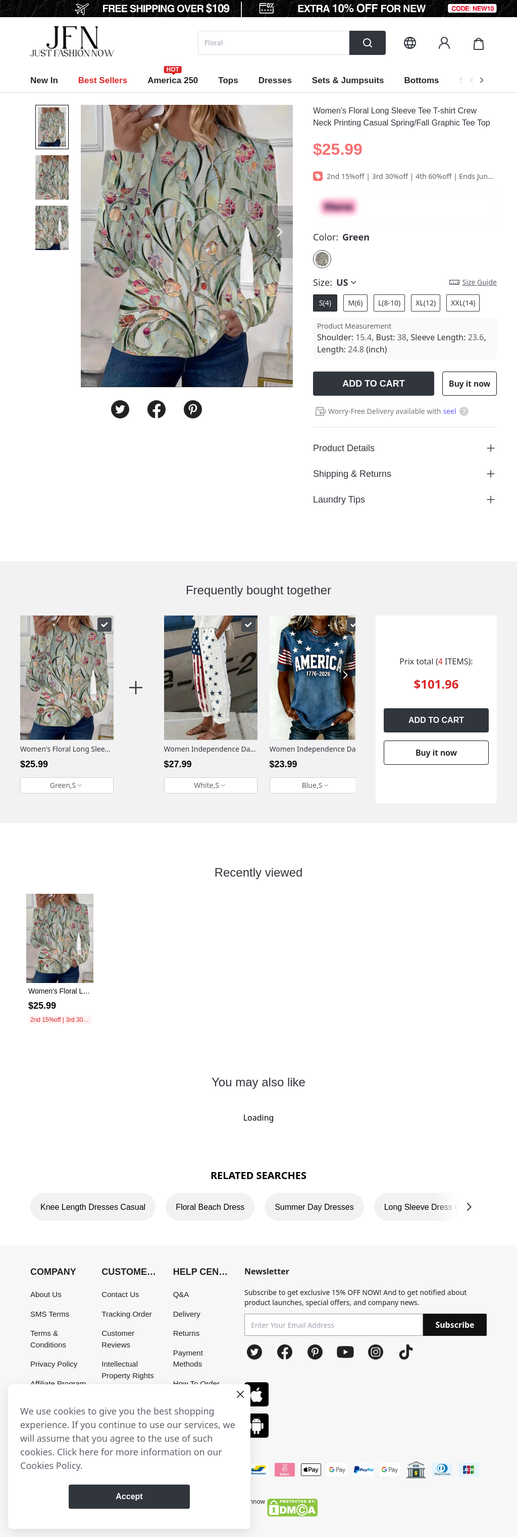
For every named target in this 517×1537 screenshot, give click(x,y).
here (89, 1452)
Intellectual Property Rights (127, 1370)
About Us (46, 1294)
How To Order (196, 1383)
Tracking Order (126, 1314)
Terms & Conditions (48, 1339)
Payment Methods (188, 1358)
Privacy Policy (53, 1364)
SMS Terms (49, 1314)
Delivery (186, 1314)
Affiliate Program (58, 1383)
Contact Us (120, 1294)
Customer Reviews (117, 1339)
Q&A (181, 1294)
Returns (186, 1333)
